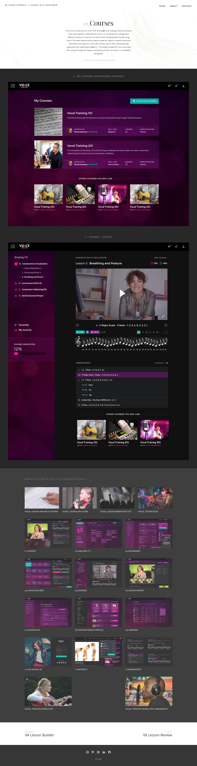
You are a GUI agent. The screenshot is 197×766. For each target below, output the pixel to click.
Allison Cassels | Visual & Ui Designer (31, 5)
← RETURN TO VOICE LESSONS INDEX (98, 60)
